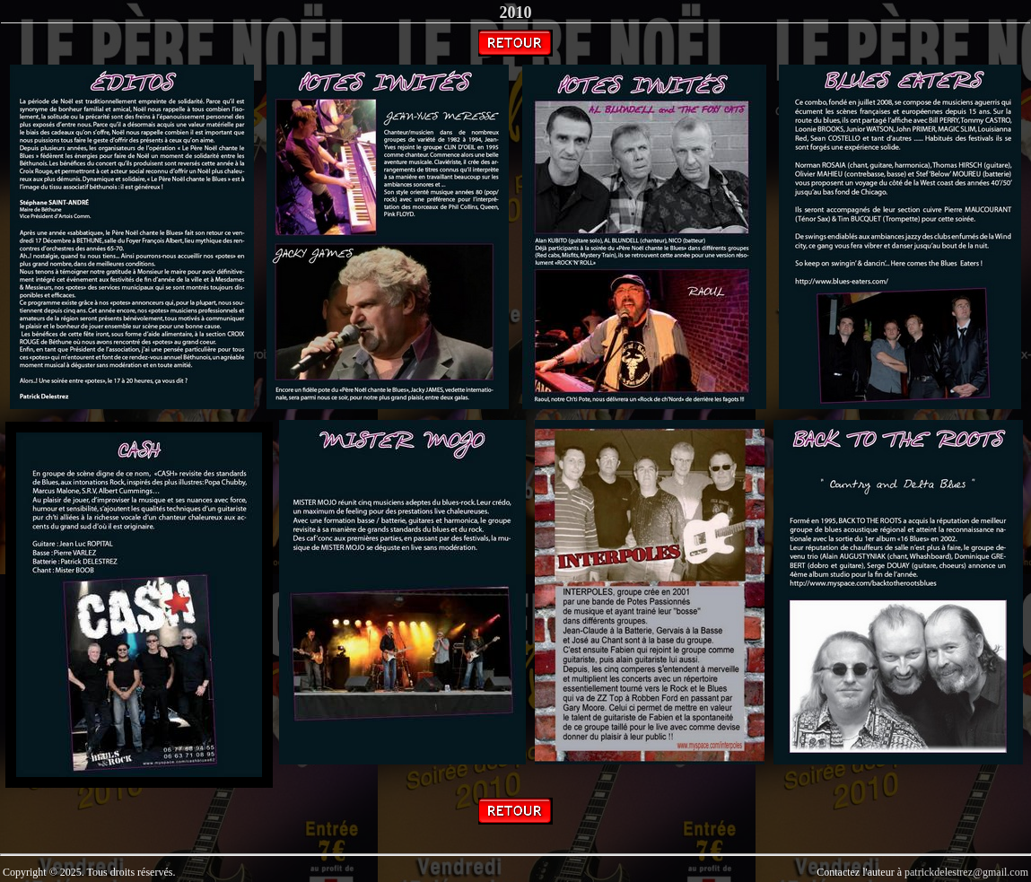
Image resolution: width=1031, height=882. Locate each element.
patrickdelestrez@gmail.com (966, 872)
